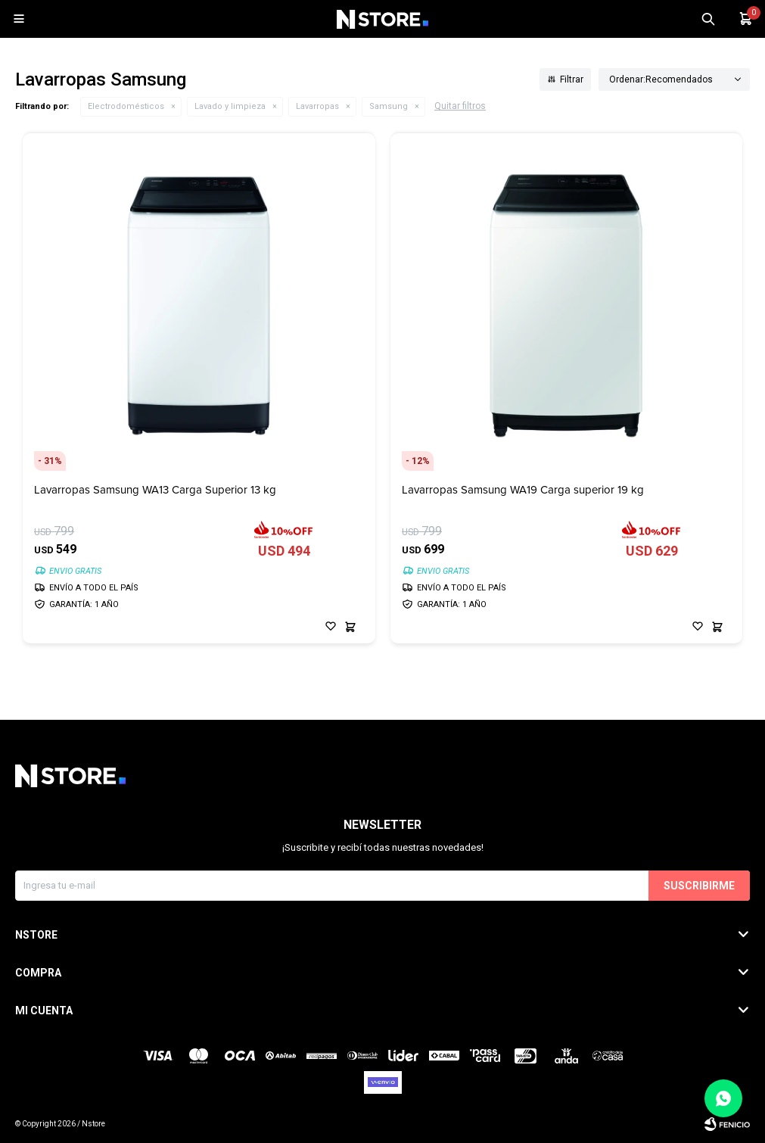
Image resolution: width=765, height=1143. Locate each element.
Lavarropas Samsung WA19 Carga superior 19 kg (523, 490)
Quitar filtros (460, 106)
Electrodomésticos (126, 106)
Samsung (388, 106)
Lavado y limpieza (230, 106)
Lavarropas (317, 106)
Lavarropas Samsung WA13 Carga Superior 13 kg (155, 490)
